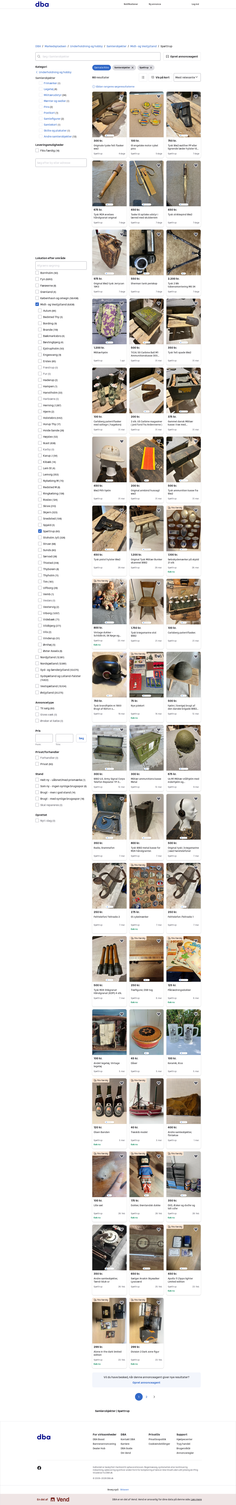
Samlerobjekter (116, 46)
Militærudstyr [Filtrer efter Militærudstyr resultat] (55, 95)
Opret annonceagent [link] (146, 1382)
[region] (109, 114)
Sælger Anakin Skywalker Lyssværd (145, 1280)
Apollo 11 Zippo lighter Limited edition (180, 1280)
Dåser (134, 1063)
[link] (53, 72)
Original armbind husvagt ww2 (145, 492)
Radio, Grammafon (104, 848)
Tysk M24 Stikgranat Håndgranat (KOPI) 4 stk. (108, 991)
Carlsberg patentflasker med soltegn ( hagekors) (107, 423)
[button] (182, 56)
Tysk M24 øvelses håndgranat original (105, 216)
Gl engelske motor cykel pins (144, 147)
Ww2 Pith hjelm (102, 490)
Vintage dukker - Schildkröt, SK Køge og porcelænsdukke (107, 635)
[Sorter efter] (187, 77)
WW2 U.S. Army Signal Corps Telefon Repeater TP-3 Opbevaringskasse (109, 782)
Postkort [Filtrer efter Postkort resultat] (51, 113)
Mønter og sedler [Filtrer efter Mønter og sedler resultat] (56, 101)
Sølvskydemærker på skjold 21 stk (183, 561)
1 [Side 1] (138, 1397)
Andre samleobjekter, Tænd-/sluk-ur (106, 1280)
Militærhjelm (101, 352)
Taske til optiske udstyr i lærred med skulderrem (144, 216)
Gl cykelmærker (139, 917)
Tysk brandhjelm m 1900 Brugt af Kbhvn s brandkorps (107, 709)
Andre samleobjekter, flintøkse (180, 1133)
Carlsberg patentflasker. (182, 632)
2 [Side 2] (146, 1397)
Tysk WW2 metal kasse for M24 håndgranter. (145, 849)
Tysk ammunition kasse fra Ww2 (183, 492)
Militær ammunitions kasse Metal (146, 780)
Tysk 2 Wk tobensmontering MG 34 (182, 285)
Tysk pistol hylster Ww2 (107, 559)
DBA (38, 46)
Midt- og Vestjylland (143, 46)
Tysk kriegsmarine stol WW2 (143, 634)
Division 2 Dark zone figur (145, 1351)
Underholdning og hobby (86, 46)
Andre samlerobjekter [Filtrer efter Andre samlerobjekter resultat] (60, 136)
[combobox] (97, 56)
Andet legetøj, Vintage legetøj (107, 1064)
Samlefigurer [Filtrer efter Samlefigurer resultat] (54, 119)
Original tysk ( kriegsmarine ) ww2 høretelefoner (183, 849)
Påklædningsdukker (179, 990)
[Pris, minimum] (44, 738)
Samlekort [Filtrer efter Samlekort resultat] (52, 124)
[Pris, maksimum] (64, 738)
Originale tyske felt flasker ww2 (109, 147)
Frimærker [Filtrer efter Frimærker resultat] (52, 83)
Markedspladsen (55, 46)
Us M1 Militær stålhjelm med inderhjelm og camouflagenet (183, 782)
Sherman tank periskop (144, 283)
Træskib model (139, 1132)
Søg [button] (81, 738)
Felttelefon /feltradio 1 (181, 917)
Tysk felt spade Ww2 (179, 352)
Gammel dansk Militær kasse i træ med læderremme (180, 424)
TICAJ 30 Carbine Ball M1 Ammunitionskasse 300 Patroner (145, 355)
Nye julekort (137, 705)
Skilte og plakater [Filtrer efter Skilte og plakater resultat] (57, 130)
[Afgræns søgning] (61, 265)
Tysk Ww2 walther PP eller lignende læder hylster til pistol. (183, 148)
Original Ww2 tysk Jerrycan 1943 (109, 285)
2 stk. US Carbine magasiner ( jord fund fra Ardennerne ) (146, 423)
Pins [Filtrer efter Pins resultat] (48, 107)
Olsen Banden (102, 1132)
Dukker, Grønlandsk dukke (145, 1205)
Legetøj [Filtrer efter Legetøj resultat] (50, 89)
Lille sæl (98, 1205)
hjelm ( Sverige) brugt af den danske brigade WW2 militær (183, 709)
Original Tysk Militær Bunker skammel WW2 (146, 561)
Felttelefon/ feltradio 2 (107, 917)
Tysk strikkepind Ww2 (180, 214)
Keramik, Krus (175, 1063)
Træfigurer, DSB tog (142, 990)
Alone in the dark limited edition (108, 1353)
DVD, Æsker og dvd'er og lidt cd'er (181, 1207)
